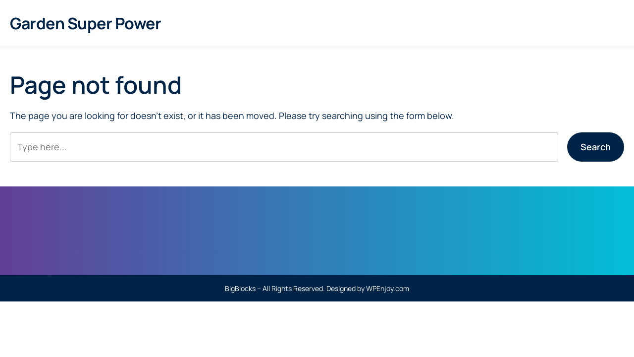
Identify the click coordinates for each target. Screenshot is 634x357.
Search (596, 147)
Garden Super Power (85, 23)
